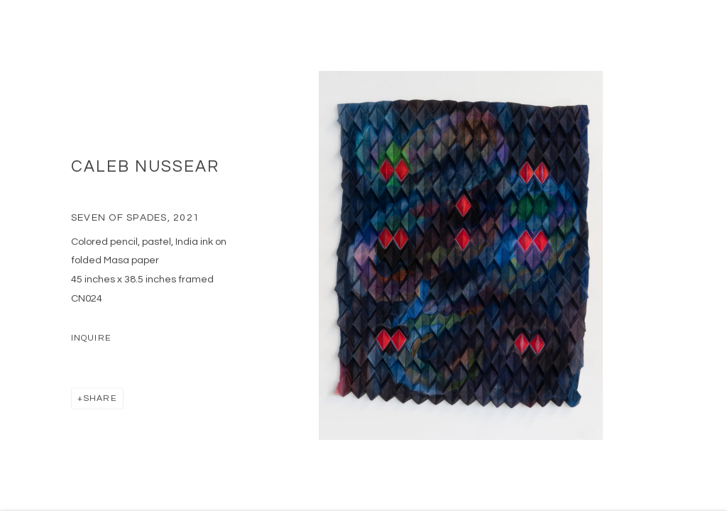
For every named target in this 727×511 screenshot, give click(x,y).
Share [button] (100, 402)
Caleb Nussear (145, 171)
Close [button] (703, 32)
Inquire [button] (91, 342)
